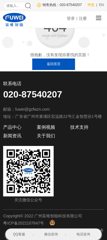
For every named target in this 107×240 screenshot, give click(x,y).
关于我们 (46, 135)
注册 (83, 18)
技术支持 (79, 127)
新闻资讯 (12, 135)
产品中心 (12, 127)
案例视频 (46, 127)
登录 (71, 18)
